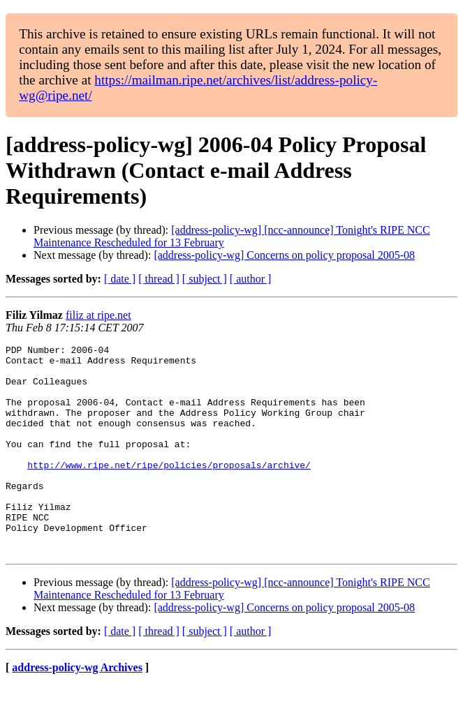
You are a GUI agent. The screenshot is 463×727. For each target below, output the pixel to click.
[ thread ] (158, 279)
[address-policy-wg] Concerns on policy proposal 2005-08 (284, 255)
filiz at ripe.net (98, 315)
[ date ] (119, 279)
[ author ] (251, 279)
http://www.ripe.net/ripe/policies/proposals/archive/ (169, 490)
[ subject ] (204, 279)
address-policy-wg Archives (77, 709)
